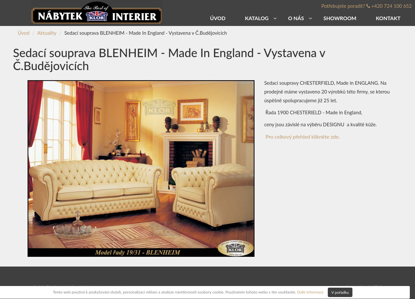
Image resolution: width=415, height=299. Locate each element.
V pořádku (340, 292)
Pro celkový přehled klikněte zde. (303, 136)
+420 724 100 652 (391, 6)
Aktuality (46, 33)
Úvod (23, 33)
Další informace (310, 291)
